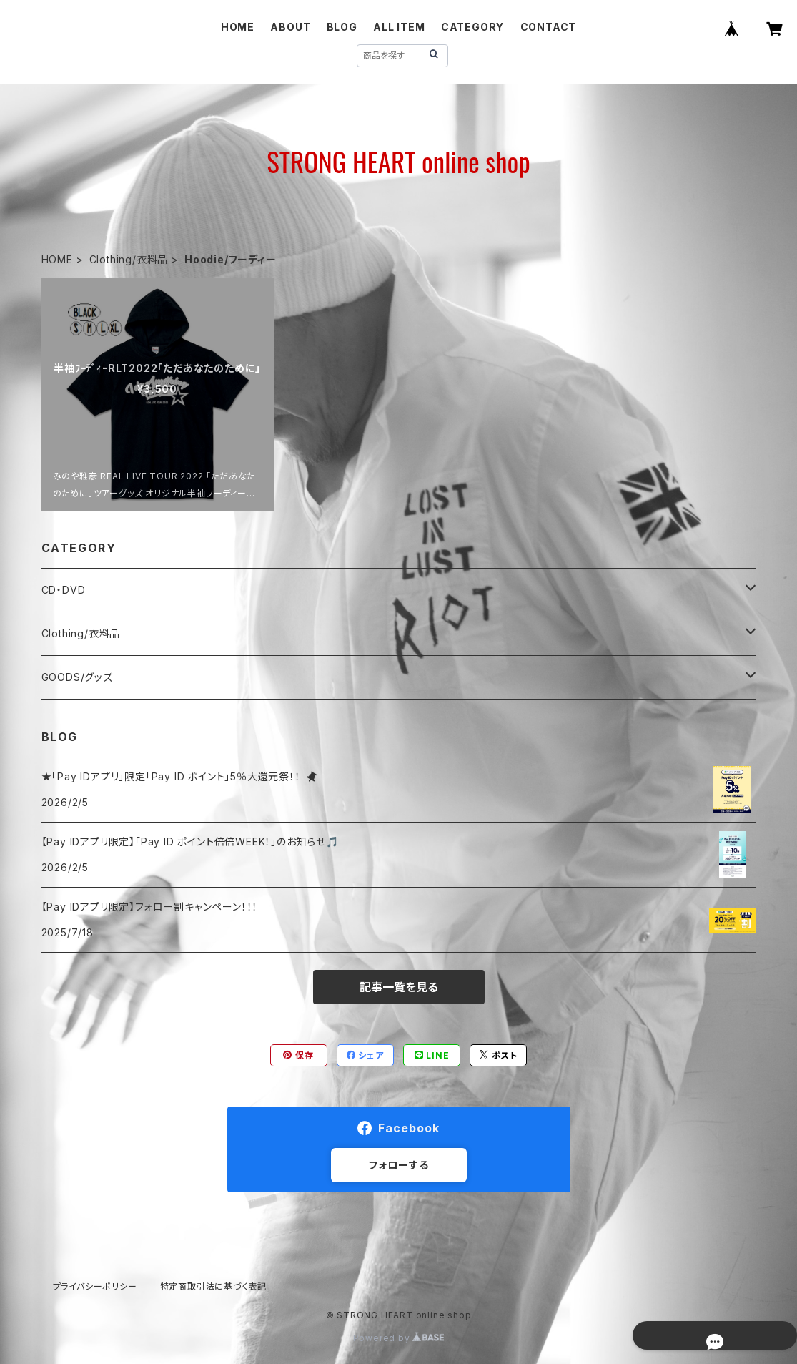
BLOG (342, 27)
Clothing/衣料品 (129, 259)
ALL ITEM (399, 27)
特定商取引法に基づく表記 (213, 1286)
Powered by (399, 1338)
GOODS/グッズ (77, 677)
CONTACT (548, 27)
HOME (237, 27)
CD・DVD (63, 590)
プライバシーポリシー (95, 1286)
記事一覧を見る (399, 987)
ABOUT (290, 27)
